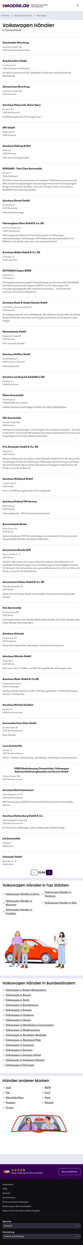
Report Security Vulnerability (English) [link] (21, 1211)
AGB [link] (5, 1189)
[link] (23, 223)
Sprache (7, 1221)
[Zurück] (34, 872)
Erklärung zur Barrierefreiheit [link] (17, 1206)
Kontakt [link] (6, 1193)
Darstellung (8, 1232)
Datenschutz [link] (9, 1197)
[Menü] (77, 6)
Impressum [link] (8, 1184)
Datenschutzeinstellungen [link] (16, 1202)
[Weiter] (49, 872)
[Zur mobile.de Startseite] (26, 6)
